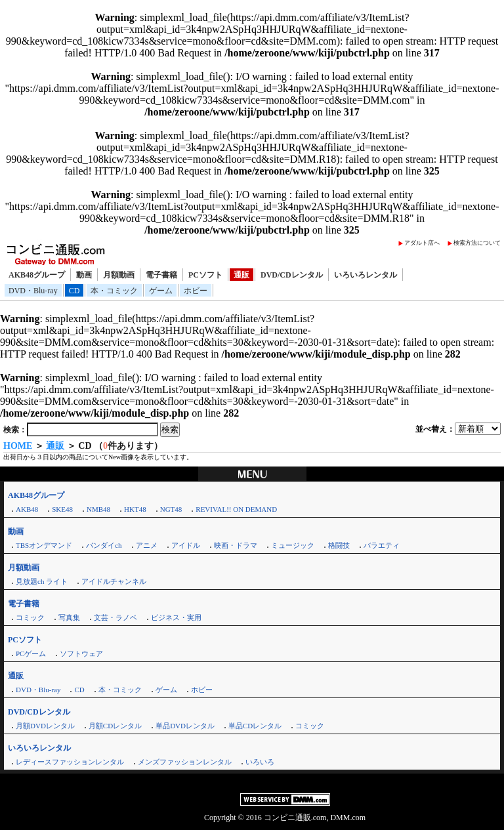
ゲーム (161, 290)
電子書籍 (161, 275)
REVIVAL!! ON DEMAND (236, 509)
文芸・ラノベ (115, 617)
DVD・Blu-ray (33, 290)
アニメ (147, 545)
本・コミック (114, 290)
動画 (84, 275)
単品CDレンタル (255, 726)
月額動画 (119, 275)
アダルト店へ (422, 242)
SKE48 (62, 509)
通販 (241, 275)
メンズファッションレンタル (185, 762)
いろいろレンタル (365, 275)
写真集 (69, 617)
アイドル (185, 545)
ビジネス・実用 (176, 617)
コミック (30, 617)
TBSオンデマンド (44, 545)
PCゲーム (31, 653)
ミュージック (292, 545)
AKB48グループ (37, 275)
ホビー (195, 290)
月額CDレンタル (115, 726)
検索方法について (477, 242)
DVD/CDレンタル (292, 275)
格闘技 (339, 545)
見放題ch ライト (42, 581)
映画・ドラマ (235, 545)
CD (74, 290)
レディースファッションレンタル (70, 762)
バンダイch (103, 545)
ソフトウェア (81, 653)
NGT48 (171, 509)
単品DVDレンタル (185, 726)
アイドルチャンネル (113, 581)
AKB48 (27, 509)
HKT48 (135, 509)
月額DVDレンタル (45, 726)
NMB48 (98, 509)
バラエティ (382, 545)
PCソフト (205, 275)
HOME (17, 446)
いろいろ (259, 762)
